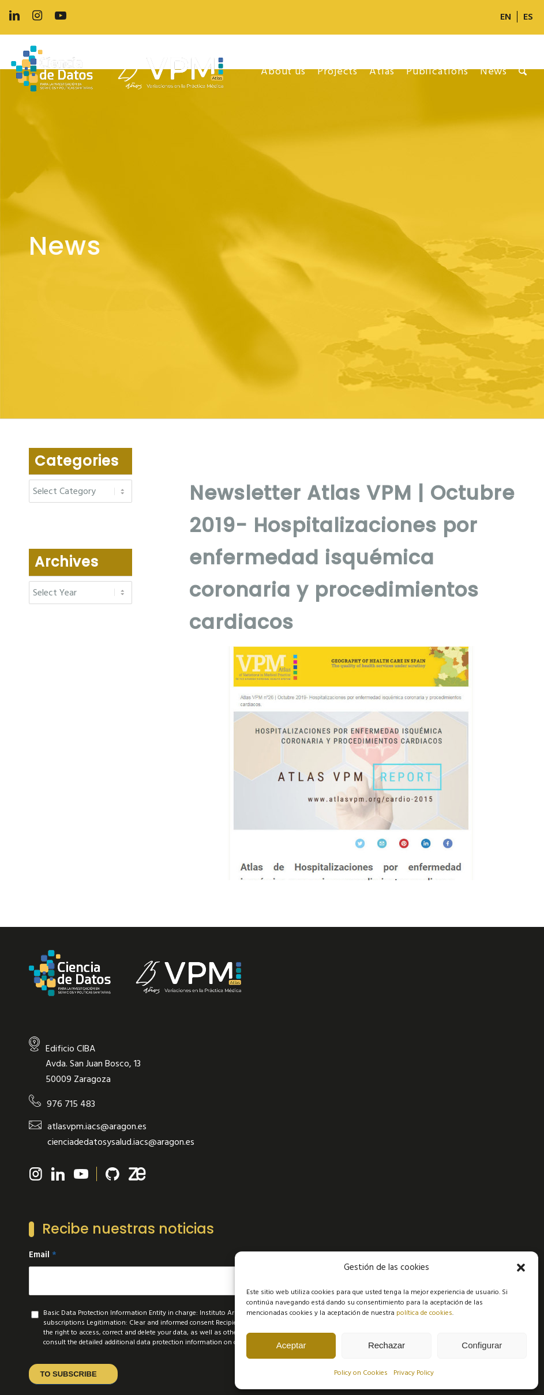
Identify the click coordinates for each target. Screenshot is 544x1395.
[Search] (523, 71)
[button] (521, 1267)
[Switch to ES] (528, 16)
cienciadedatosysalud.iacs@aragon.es (120, 1142)
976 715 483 (71, 1104)
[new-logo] (123, 71)
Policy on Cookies (361, 1373)
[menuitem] (505, 16)
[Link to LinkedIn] (14, 16)
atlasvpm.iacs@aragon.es (97, 1126)
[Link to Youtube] (60, 16)
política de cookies (424, 1313)
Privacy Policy (413, 1373)
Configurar (482, 1345)
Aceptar (291, 1345)
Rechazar (386, 1345)
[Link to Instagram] (37, 16)
